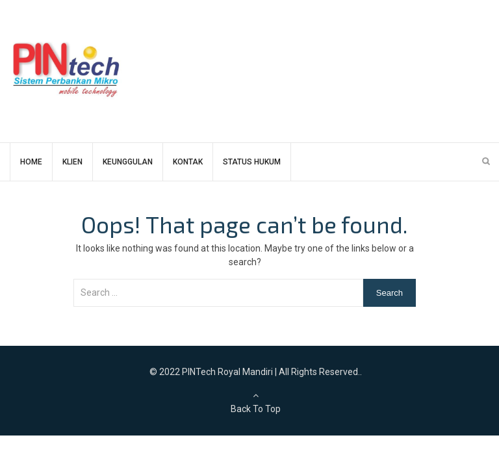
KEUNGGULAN (128, 161)
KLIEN (72, 161)
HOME (31, 161)
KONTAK (188, 161)
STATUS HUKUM (252, 161)
